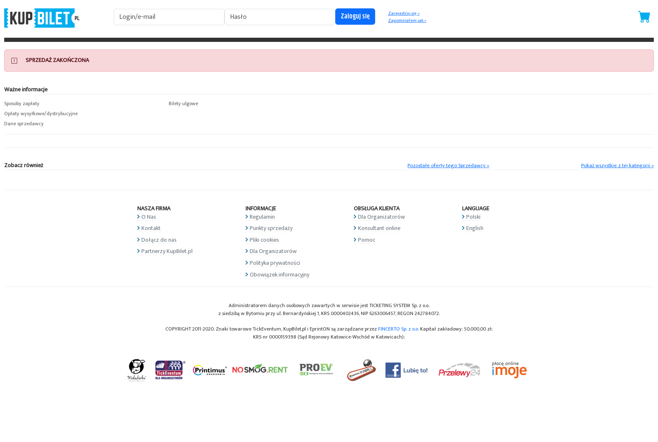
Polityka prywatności (275, 263)
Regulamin (262, 217)
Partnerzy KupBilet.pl (167, 251)
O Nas (148, 217)
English (474, 228)
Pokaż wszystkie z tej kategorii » (617, 165)
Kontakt (151, 228)
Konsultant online (379, 228)
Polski (473, 217)
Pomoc (366, 240)
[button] (82, 104)
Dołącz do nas (159, 240)
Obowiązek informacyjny (279, 274)
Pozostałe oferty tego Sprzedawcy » (448, 165)
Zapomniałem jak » (407, 20)
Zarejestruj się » (404, 13)
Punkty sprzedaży (271, 228)
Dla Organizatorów (273, 251)
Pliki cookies (264, 240)
